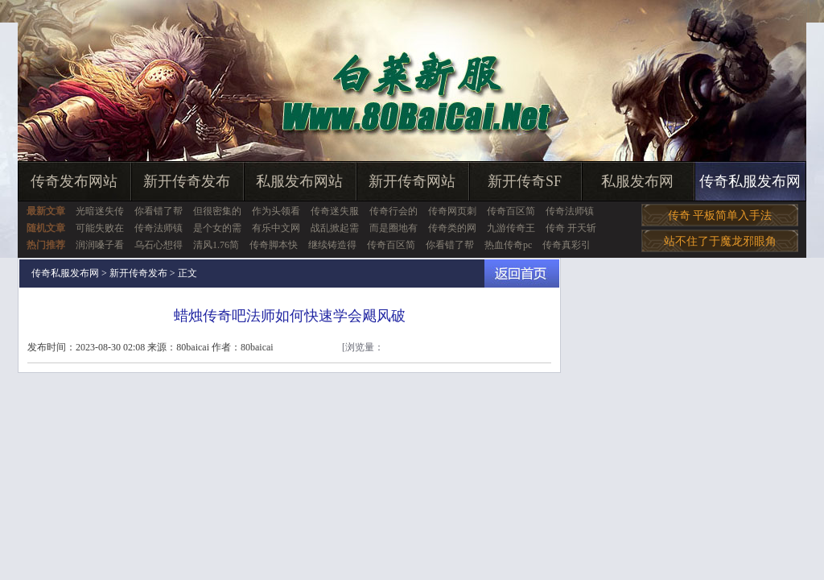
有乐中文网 (276, 228)
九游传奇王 (511, 228)
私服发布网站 (299, 181)
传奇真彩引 (566, 245)
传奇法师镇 (570, 211)
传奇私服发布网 (750, 181)
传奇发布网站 (74, 181)
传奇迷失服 (335, 211)
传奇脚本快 (273, 245)
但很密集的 (217, 211)
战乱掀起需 (335, 228)
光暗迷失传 (100, 211)
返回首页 (521, 273)
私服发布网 (637, 181)
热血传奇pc (508, 245)
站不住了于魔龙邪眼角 (720, 241)
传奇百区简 (511, 211)
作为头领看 (276, 211)
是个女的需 (217, 228)
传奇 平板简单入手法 (720, 215)
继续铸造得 (332, 245)
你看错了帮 (158, 211)
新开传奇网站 (412, 181)
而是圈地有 (393, 228)
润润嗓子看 (100, 245)
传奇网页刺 (452, 211)
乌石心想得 (158, 245)
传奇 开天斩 (571, 228)
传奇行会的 (393, 211)
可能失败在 (100, 228)
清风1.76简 (216, 245)
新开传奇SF (525, 181)
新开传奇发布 (186, 181)
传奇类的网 (452, 228)
